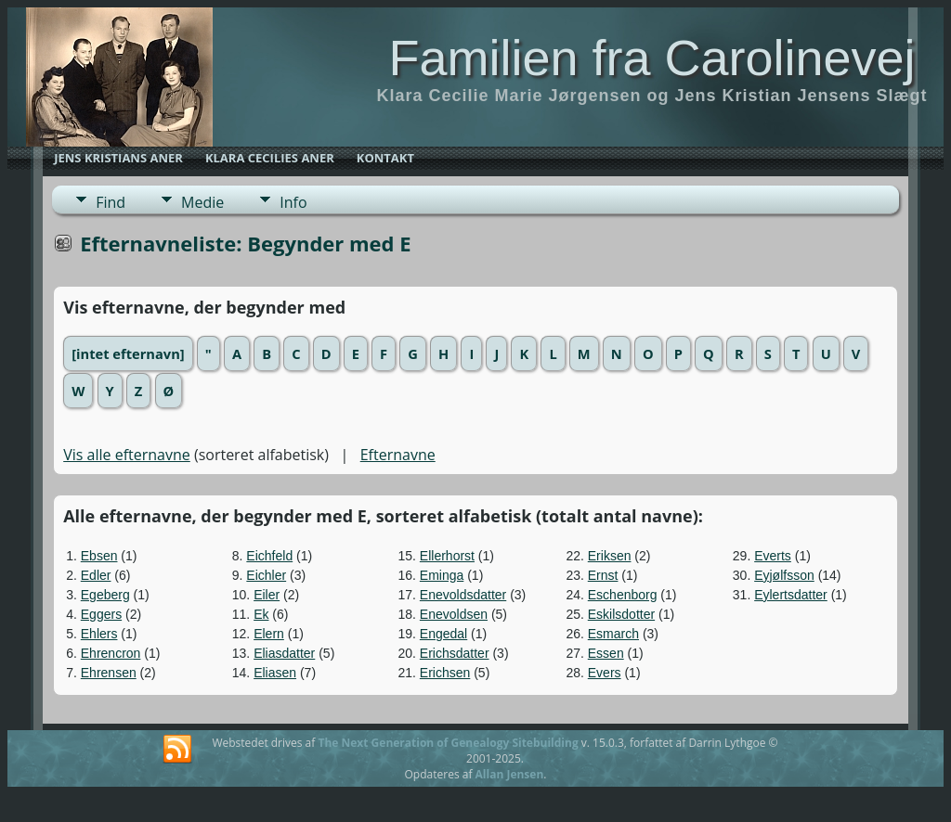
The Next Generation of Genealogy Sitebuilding (448, 743)
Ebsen (99, 555)
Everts (772, 555)
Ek (261, 614)
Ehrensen (109, 672)
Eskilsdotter (621, 614)
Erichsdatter (454, 653)
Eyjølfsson (784, 575)
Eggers (101, 614)
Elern (269, 633)
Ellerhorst (447, 555)
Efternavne (398, 454)
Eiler (267, 594)
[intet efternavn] (128, 353)
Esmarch (613, 633)
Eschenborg (623, 594)
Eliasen (275, 672)
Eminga (441, 575)
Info (293, 202)
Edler (96, 575)
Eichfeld (269, 555)
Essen (606, 653)
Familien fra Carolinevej (651, 57)
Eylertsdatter (790, 594)
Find (110, 202)
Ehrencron (111, 653)
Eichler (266, 575)
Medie (202, 202)
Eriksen (610, 555)
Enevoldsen (454, 614)
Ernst (603, 575)
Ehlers (99, 633)
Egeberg (105, 594)
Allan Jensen (510, 774)
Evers (604, 672)
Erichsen (445, 672)
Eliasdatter (284, 653)
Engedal (443, 633)
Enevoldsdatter (463, 594)
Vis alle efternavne (126, 454)
